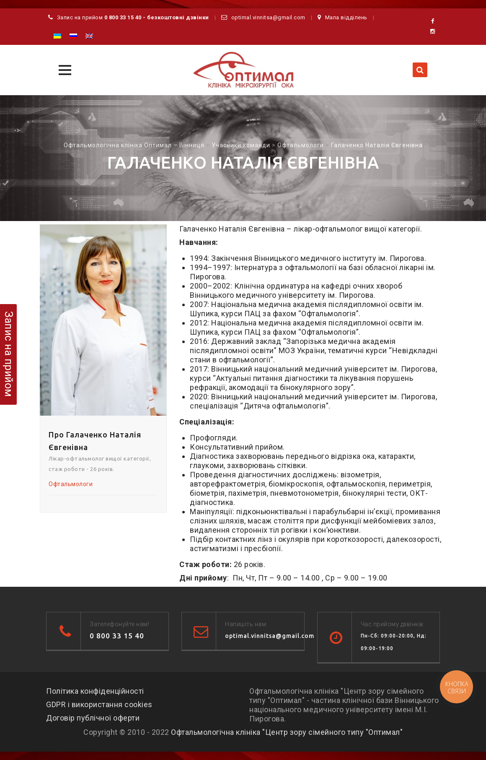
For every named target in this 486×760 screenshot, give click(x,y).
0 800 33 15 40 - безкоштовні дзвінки (156, 17)
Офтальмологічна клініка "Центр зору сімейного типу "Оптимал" (287, 732)
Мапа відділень (346, 17)
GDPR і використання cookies (99, 704)
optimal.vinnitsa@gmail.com (268, 17)
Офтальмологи (71, 484)
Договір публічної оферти (93, 717)
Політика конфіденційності (95, 691)
